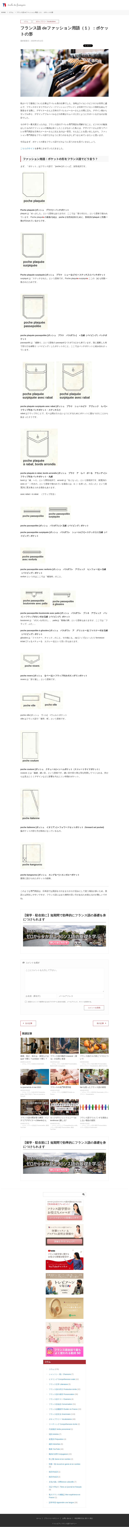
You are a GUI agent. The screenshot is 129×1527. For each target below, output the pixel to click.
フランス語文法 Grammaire (35, 1064)
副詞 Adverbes (54, 1444)
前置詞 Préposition (56, 1439)
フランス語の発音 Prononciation (67, 1064)
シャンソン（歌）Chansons (60, 1374)
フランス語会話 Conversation (36, 1125)
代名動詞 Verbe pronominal (59, 1429)
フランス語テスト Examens (60, 1399)
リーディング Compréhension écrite (63, 1424)
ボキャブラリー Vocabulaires (46, 21)
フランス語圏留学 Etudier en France (63, 1409)
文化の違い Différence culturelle (61, 1482)
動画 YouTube (103, 1066)
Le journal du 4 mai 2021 (30, 1087)
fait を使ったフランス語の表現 (93, 1087)
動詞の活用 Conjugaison (57, 1066)
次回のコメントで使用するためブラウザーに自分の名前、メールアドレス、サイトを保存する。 (60, 1002)
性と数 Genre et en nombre (59, 1459)
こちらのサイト (27, 148)
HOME (3, 12)
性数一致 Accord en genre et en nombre (64, 1464)
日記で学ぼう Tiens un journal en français (65, 1487)
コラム (11, 12)
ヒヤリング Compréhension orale (67, 1125)
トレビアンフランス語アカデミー (64, 5)
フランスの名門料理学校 (60, 1087)
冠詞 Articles (54, 1434)
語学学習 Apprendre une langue (61, 1502)
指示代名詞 (53, 1472)
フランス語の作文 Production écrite (63, 1389)
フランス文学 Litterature (58, 1384)
